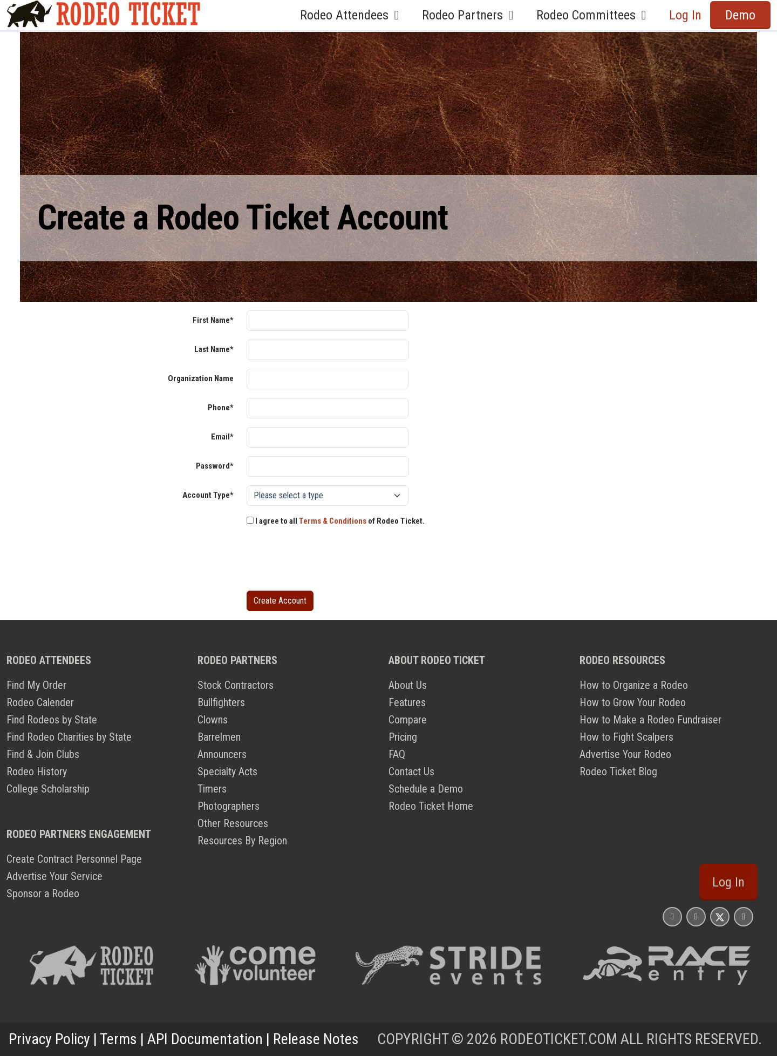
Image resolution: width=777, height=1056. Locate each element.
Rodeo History (36, 771)
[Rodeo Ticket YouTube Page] (743, 916)
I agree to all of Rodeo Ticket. (336, 521)
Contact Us (411, 771)
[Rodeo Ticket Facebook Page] (696, 916)
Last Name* (214, 349)
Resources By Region (242, 840)
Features (407, 702)
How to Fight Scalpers (626, 736)
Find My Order (36, 685)
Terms (118, 1039)
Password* (215, 466)
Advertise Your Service (54, 876)
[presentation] (329, 561)
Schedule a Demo (425, 788)
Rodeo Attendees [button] (352, 15)
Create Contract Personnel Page (74, 858)
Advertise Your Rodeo (625, 754)
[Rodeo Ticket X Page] (719, 916)
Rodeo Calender (40, 702)
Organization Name (201, 378)
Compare (407, 719)
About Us (407, 685)
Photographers (228, 806)
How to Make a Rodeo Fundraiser (650, 719)
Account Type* (208, 495)
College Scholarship (48, 788)
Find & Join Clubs (42, 754)
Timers (212, 788)
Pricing (402, 736)
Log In (685, 15)
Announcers (222, 754)
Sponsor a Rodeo (42, 893)
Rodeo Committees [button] (594, 15)
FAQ (396, 754)
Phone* (221, 407)
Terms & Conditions (332, 521)
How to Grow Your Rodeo (633, 702)
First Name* (213, 320)
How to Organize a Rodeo (634, 685)
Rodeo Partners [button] (470, 15)
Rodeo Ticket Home (430, 806)
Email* (222, 437)
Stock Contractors (235, 685)
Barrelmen (219, 736)
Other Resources (232, 823)
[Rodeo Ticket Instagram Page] (672, 916)
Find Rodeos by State (51, 719)
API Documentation (205, 1039)
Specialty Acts (227, 771)
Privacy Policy (49, 1039)
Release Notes (316, 1039)
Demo (740, 15)
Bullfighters (221, 702)
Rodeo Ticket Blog (618, 771)
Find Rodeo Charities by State (69, 736)
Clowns (212, 719)
